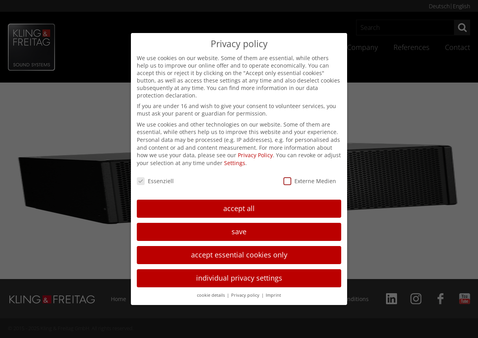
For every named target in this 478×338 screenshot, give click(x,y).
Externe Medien (309, 181)
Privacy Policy (255, 155)
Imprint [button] (273, 295)
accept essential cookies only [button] (239, 254)
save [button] (239, 231)
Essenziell (155, 181)
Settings (234, 163)
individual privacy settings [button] (239, 278)
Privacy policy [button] (246, 295)
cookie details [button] (211, 295)
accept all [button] (239, 208)
